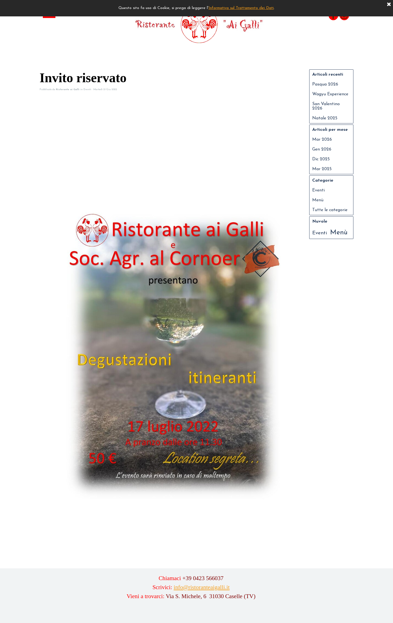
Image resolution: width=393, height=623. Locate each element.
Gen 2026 (321, 149)
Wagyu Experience (330, 94)
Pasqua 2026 (325, 84)
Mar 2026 (322, 139)
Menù (317, 200)
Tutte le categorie (329, 210)
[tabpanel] (191, 591)
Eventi (318, 190)
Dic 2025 (321, 159)
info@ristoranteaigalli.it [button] (202, 587)
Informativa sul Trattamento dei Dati (241, 8)
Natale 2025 (324, 118)
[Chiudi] (389, 4)
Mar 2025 (322, 169)
